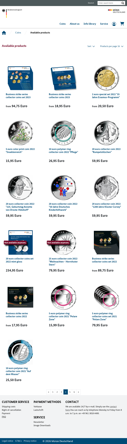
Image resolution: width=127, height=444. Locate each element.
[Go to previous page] (48, 391)
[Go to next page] (78, 391)
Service (104, 23)
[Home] (4, 33)
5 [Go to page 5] (69, 391)
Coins (63, 23)
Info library (90, 23)
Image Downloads (42, 425)
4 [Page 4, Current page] (65, 391)
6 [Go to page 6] (74, 391)
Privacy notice (29, 440)
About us (75, 23)
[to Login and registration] (114, 24)
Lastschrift (38, 409)
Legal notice (7, 440)
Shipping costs (8, 406)
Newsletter (39, 422)
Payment (6, 413)
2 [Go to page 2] (57, 391)
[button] (123, 3)
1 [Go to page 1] (52, 391)
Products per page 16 (111, 46)
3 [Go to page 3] (61, 391)
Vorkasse (38, 406)
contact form (115, 406)
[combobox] (108, 3)
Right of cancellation (11, 409)
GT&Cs (18, 440)
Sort (91, 46)
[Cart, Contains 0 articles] (122, 24)
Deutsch (89, 3)
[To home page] (116, 13)
